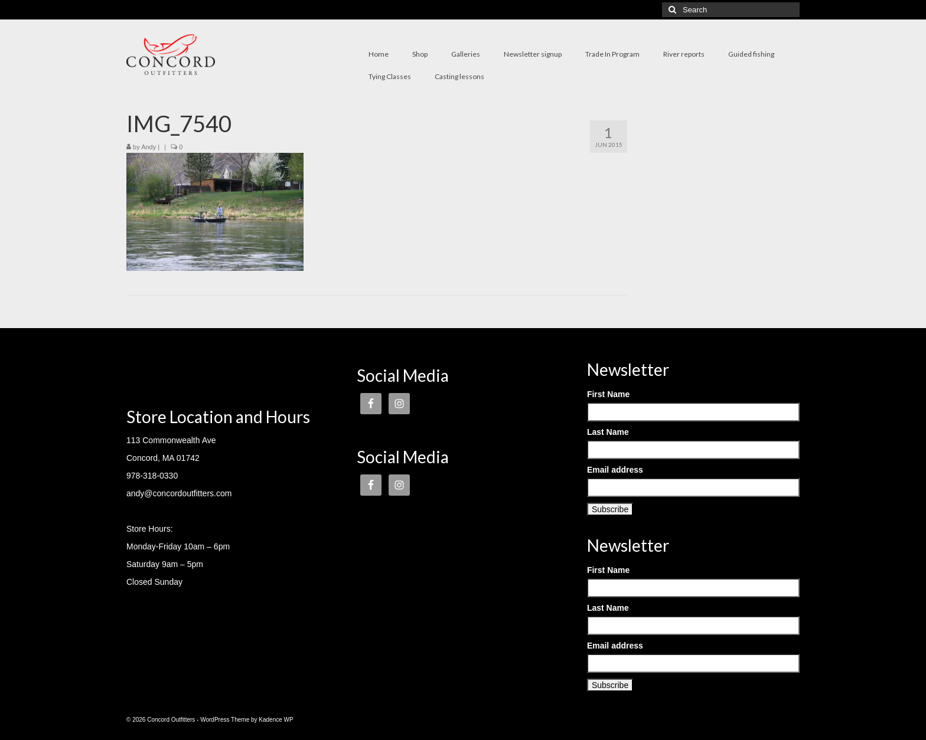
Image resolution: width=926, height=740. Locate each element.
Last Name (608, 432)
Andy (148, 146)
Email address (615, 469)
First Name (608, 394)
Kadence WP (276, 719)
